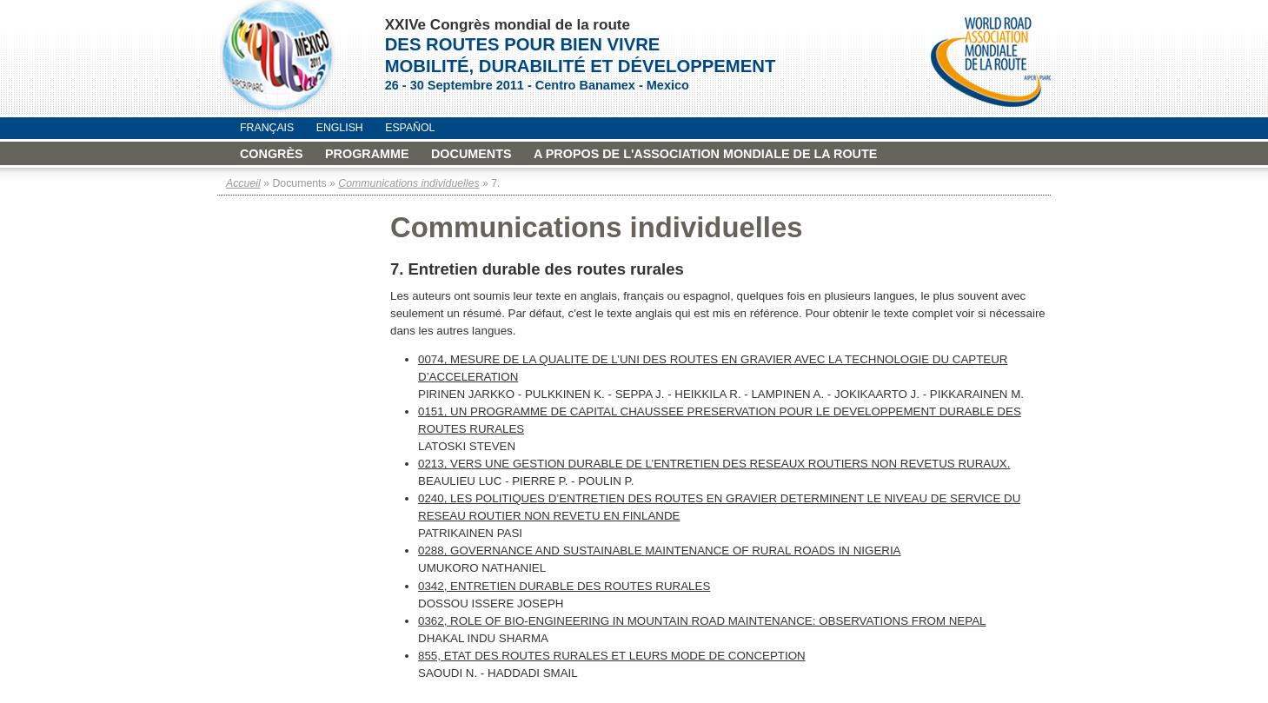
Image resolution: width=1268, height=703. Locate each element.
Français (267, 128)
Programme (367, 154)
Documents (471, 154)
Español (410, 128)
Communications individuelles (408, 183)
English (339, 128)
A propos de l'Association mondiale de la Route (705, 154)
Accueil (243, 183)
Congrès (271, 154)
